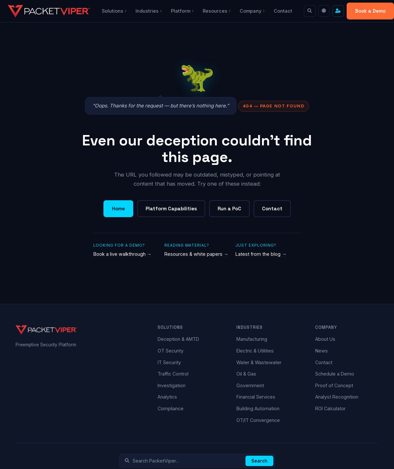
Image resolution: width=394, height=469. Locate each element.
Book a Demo (370, 11)
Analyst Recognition (336, 397)
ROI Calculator (330, 408)
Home (118, 208)
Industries (149, 11)
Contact (283, 11)
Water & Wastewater (258, 362)
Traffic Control (173, 373)
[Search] (310, 11)
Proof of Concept (334, 385)
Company (252, 11)
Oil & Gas (246, 373)
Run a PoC (229, 208)
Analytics (167, 397)
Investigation (171, 385)
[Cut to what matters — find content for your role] (338, 11)
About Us (325, 339)
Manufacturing (251, 339)
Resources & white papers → (196, 254)
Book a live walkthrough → (122, 254)
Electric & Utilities (255, 350)
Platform (182, 11)
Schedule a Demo (334, 373)
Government (250, 385)
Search (259, 460)
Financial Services (255, 397)
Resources (217, 11)
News (321, 350)
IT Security (169, 362)
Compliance (171, 408)
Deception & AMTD (178, 339)
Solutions (114, 11)
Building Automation (258, 408)
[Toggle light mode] (324, 11)
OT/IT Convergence (258, 420)
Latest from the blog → (260, 254)
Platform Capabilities (171, 208)
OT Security (171, 350)
